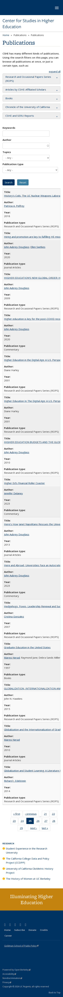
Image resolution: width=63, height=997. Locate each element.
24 (23, 821)
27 (47, 821)
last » (46, 828)
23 (15, 821)
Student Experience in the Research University (26, 850)
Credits (44, 929)
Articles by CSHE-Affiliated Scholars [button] (25, 89)
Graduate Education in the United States (27, 647)
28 (54, 821)
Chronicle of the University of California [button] (27, 107)
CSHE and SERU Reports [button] (19, 115)
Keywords (9, 127)
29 (22, 828)
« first (17, 814)
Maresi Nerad (12, 657)
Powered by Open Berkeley (17, 969)
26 (39, 821)
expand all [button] (54, 71)
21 (46, 814)
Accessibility (9, 974)
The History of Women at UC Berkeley (28, 878)
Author (7, 139)
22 (54, 814)
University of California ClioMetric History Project (29, 870)
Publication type (13, 164)
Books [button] (9, 98)
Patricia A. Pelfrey (14, 206)
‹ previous (32, 814)
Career (8, 935)
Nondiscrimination (12, 978)
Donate (32, 929)
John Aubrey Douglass (16, 247)
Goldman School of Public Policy (21, 945)
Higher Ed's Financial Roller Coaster (24, 483)
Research (8, 843)
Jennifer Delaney (13, 493)
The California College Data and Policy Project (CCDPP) (27, 860)
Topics (7, 152)
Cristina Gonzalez (14, 616)
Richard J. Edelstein (15, 780)
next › (34, 828)
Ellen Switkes (37, 247)
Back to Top (54, 992)
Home (6, 35)
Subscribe (19, 929)
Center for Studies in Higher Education (28, 24)
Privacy (7, 982)
